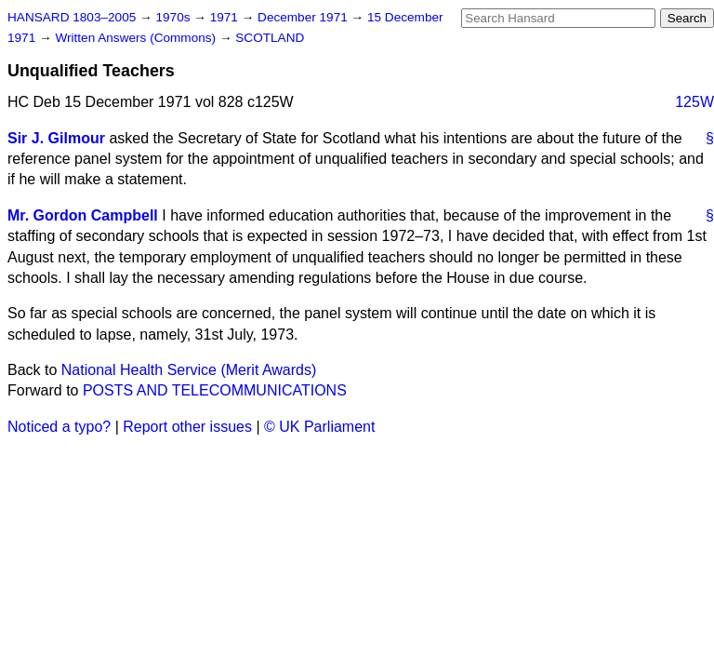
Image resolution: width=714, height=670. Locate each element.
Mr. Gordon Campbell (82, 215)
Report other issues (187, 427)
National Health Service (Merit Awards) (188, 370)
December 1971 (304, 17)
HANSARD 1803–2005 (71, 17)
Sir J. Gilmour (56, 138)
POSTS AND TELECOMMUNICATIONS (215, 390)
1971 (226, 17)
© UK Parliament (319, 427)
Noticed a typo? (59, 427)
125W (694, 102)
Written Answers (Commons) (137, 38)
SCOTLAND (269, 38)
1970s (174, 17)
